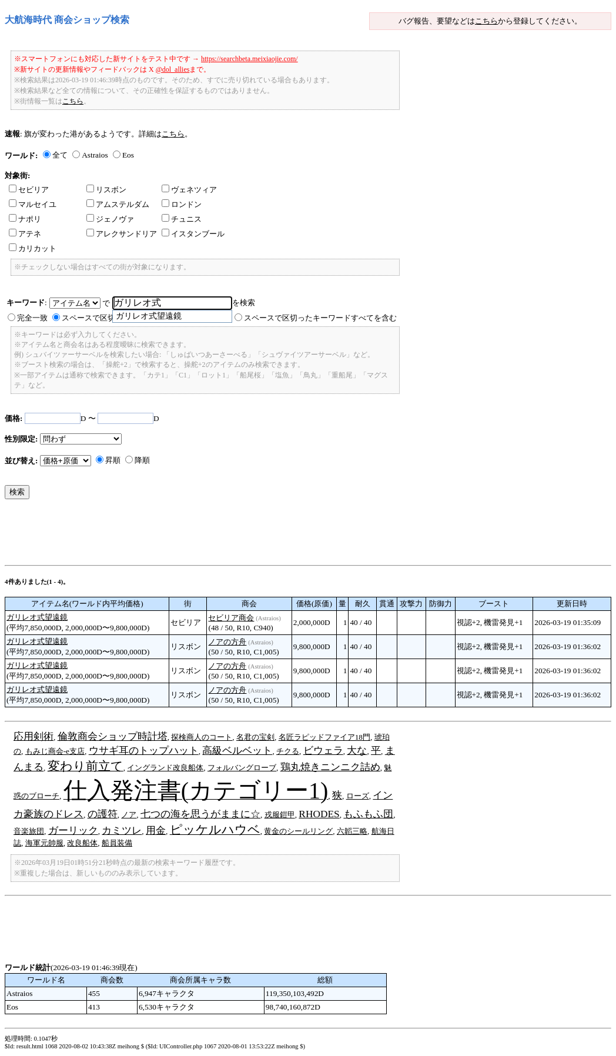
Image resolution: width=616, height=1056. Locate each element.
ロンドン (182, 204)
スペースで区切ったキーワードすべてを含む (320, 317)
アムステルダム (117, 204)
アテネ (25, 233)
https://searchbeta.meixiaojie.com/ (249, 59)
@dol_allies (173, 69)
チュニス (182, 219)
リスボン (106, 189)
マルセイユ (32, 204)
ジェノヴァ (110, 219)
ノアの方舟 (227, 641)
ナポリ (25, 219)
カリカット (32, 248)
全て (60, 155)
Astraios (95, 155)
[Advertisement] (219, 535)
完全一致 (32, 317)
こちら (486, 20)
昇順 (112, 460)
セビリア (29, 189)
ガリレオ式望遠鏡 (37, 617)
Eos (128, 155)
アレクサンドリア (121, 233)
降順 (142, 460)
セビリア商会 (231, 617)
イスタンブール (193, 233)
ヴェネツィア (189, 189)
